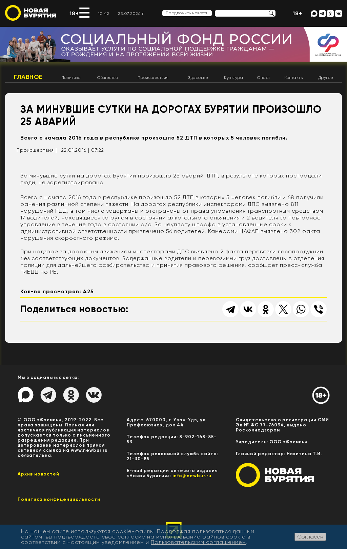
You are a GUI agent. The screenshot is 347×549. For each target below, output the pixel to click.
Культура (233, 77)
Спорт (263, 77)
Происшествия (153, 77)
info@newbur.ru (191, 475)
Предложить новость (187, 12)
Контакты (293, 77)
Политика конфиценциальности (59, 499)
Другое (325, 77)
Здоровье (198, 77)
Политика (71, 77)
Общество (107, 77)
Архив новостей (38, 474)
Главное (28, 77)
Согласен (310, 536)
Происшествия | (37, 150)
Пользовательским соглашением (198, 542)
